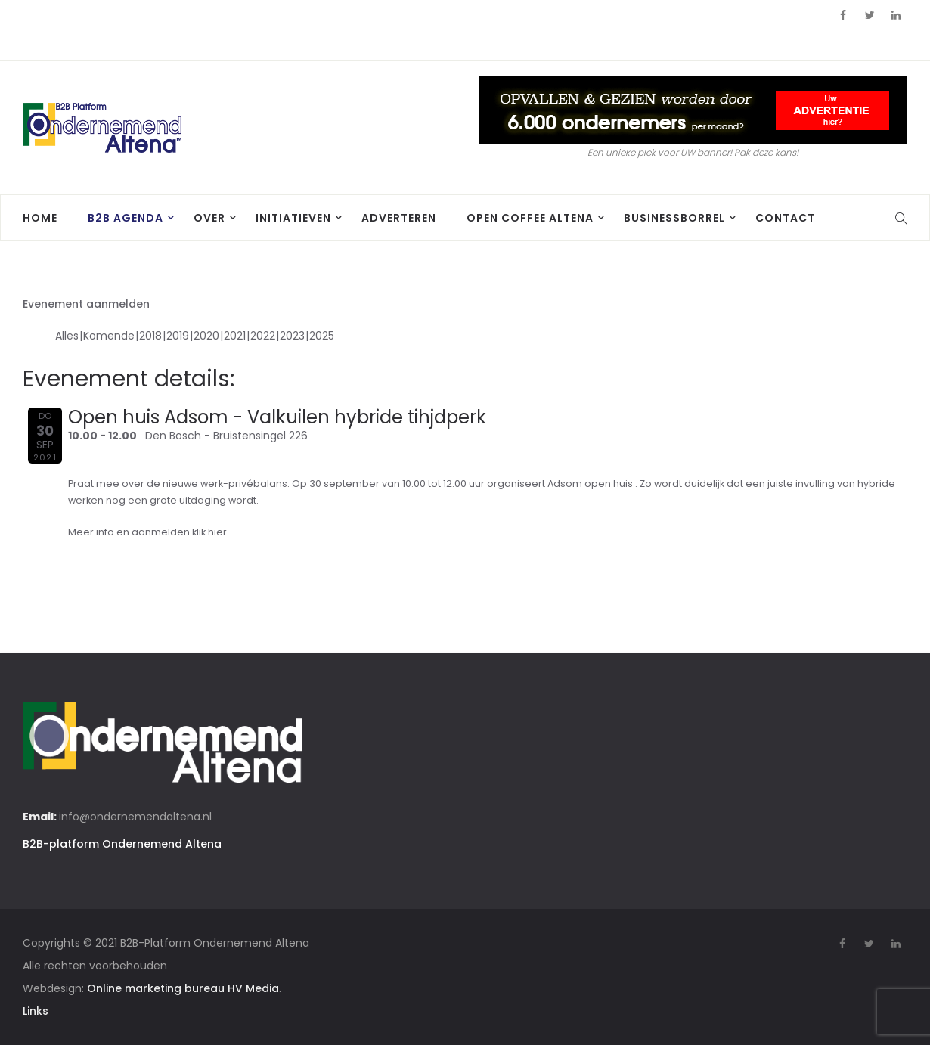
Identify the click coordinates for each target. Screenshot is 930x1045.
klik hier (209, 532)
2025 (321, 335)
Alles (67, 335)
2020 (206, 335)
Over (209, 217)
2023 (292, 335)
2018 (150, 335)
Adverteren (398, 217)
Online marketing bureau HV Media (183, 988)
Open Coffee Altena (530, 217)
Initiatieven (293, 217)
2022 (262, 335)
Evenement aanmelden (86, 304)
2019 (177, 335)
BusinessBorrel (674, 217)
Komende (109, 335)
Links (35, 1011)
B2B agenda (125, 217)
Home (40, 217)
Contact (785, 217)
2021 (235, 335)
